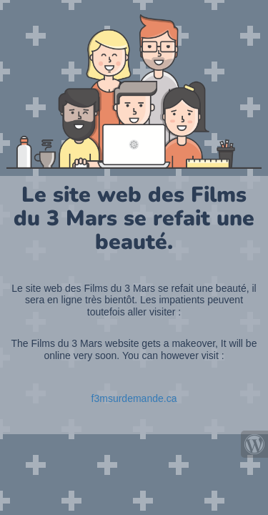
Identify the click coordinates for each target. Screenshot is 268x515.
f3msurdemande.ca (134, 398)
